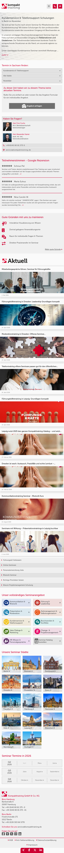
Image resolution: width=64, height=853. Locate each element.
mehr (5, 55)
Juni (55, 763)
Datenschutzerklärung (46, 840)
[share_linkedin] (40, 850)
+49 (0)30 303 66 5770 (15, 822)
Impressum (32, 845)
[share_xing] (23, 850)
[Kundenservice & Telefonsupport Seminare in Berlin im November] (55, 6)
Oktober (24, 780)
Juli (24, 772)
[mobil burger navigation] (49, 6)
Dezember (54, 780)
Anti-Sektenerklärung (24, 840)
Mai (39, 763)
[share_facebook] (29, 850)
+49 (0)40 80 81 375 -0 (15, 807)
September (54, 772)
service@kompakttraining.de (30, 827)
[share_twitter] (35, 850)
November (39, 780)
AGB (10, 840)
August (40, 772)
